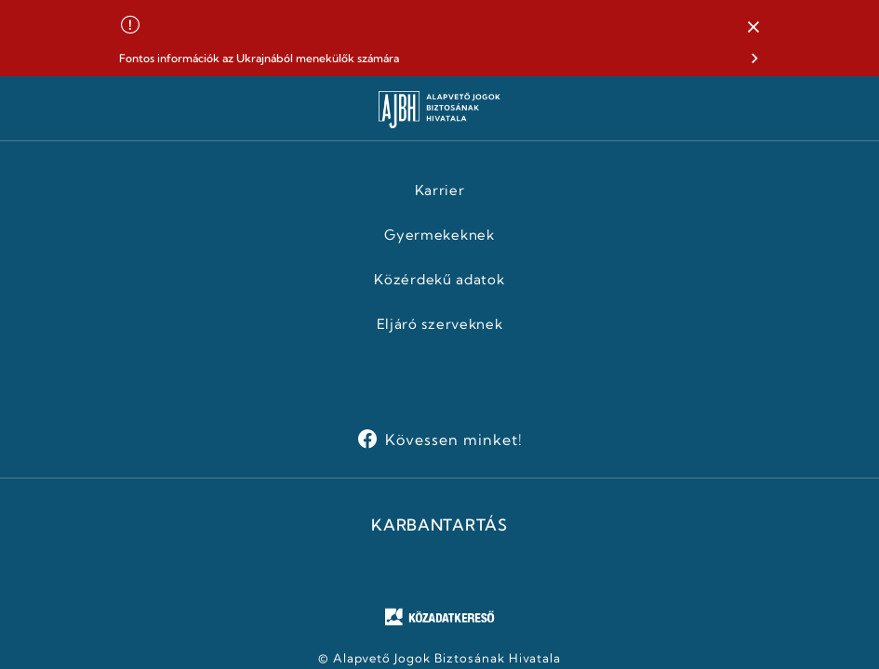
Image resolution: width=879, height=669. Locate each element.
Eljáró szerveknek (440, 324)
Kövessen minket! (453, 439)
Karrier (440, 190)
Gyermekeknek (439, 235)
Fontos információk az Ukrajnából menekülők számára (259, 58)
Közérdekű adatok (439, 279)
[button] (753, 28)
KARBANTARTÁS (439, 525)
